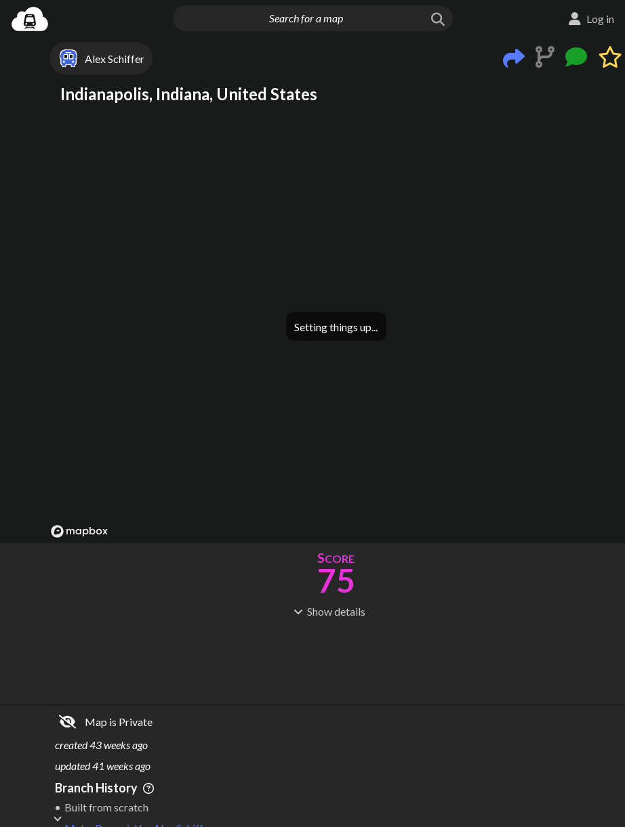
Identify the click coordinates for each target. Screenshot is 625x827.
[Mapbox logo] (79, 531)
